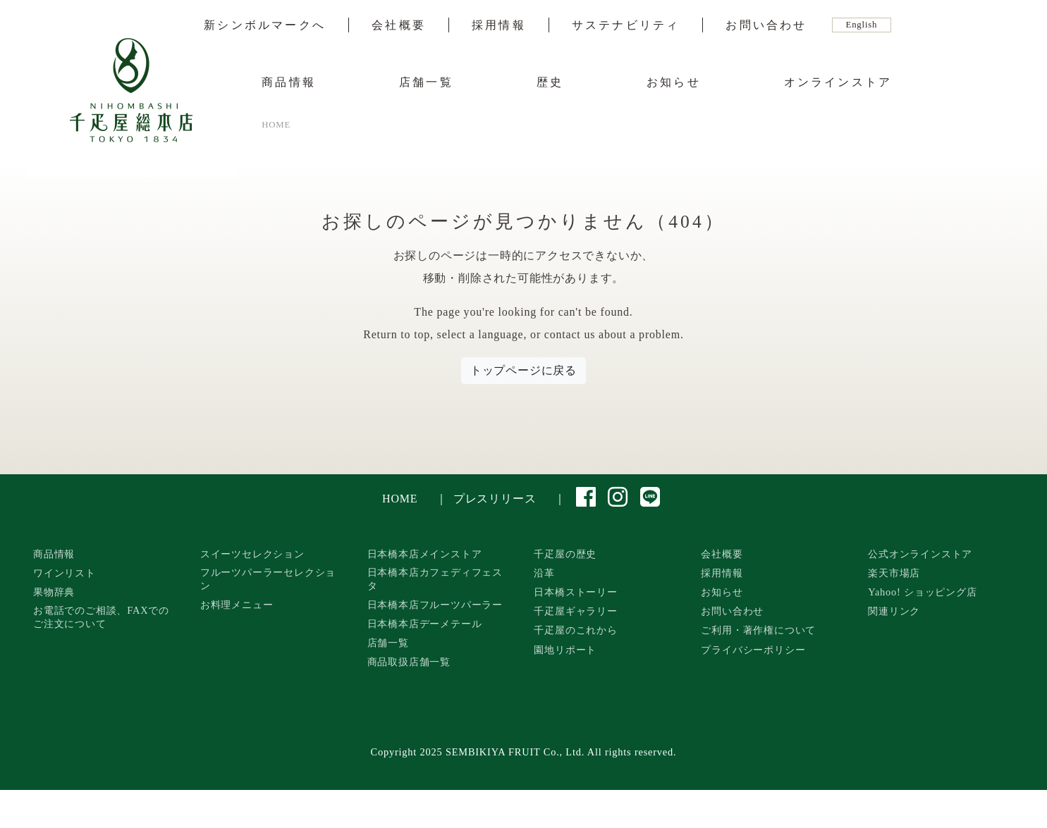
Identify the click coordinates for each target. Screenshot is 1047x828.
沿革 (544, 573)
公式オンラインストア (920, 554)
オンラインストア (838, 82)
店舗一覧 (426, 82)
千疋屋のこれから (575, 630)
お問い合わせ (766, 25)
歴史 (550, 82)
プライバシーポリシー (753, 649)
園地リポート (565, 649)
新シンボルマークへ (265, 25)
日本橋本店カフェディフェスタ (435, 579)
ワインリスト (64, 573)
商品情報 (289, 82)
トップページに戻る (523, 370)
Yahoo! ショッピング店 (922, 592)
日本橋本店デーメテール (424, 623)
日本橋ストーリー (575, 592)
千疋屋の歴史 (565, 554)
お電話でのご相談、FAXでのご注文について (101, 617)
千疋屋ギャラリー (575, 611)
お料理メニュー (237, 604)
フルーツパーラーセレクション (268, 579)
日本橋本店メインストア (424, 554)
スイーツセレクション (252, 554)
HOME (399, 499)
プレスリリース (495, 499)
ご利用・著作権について (758, 630)
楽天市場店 (894, 573)
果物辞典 (54, 592)
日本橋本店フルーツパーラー (435, 604)
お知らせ (674, 82)
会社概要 (399, 25)
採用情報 (499, 25)
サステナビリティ (626, 25)
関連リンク (894, 611)
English (862, 25)
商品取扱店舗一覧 (409, 661)
